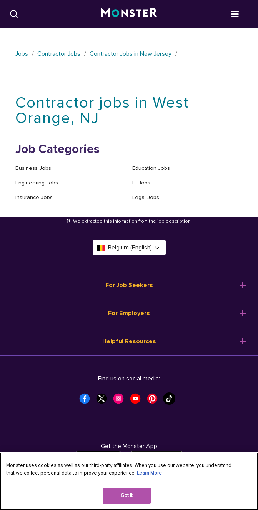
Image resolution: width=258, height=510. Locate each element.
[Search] (13, 13)
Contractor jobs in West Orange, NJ (102, 110)
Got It (126, 495)
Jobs (21, 54)
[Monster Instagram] (120, 400)
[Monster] (129, 14)
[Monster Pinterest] (154, 400)
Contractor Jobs (58, 54)
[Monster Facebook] (86, 400)
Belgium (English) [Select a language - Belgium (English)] (129, 247)
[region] (129, 481)
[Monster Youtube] (137, 400)
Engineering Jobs (36, 182)
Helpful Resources (129, 341)
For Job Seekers (129, 285)
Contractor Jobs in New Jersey (130, 54)
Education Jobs (151, 168)
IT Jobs (141, 182)
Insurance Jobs (34, 197)
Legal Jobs (145, 197)
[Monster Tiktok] (171, 400)
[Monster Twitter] (103, 400)
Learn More (149, 473)
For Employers (129, 313)
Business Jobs (33, 168)
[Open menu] (242, 13)
